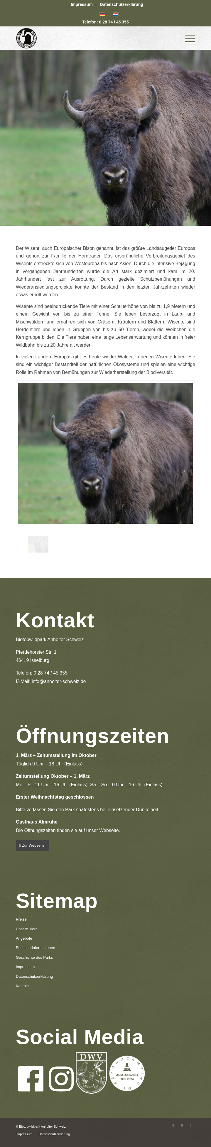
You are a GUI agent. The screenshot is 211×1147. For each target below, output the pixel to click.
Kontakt (22, 986)
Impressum (82, 4)
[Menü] (187, 38)
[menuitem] (82, 4)
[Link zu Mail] (190, 1125)
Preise (21, 919)
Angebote (24, 938)
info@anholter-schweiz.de (59, 681)
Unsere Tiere (27, 929)
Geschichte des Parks (34, 957)
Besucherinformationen (35, 948)
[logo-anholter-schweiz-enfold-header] (87, 38)
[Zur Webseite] (32, 845)
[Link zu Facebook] (173, 1125)
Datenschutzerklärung (121, 4)
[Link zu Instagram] (182, 1125)
